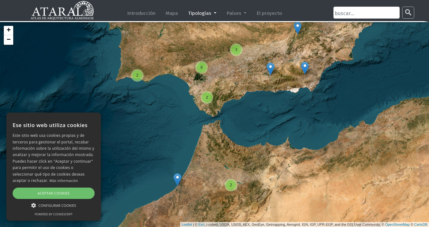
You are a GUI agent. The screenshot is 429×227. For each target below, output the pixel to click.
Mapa (172, 13)
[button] (54, 205)
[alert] (53, 167)
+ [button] (9, 30)
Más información (64, 180)
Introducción (141, 13)
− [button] (9, 40)
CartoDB (420, 224)
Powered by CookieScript (54, 214)
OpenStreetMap (397, 224)
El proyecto (269, 13)
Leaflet (187, 224)
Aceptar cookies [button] (53, 193)
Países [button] (234, 13)
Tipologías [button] (200, 13)
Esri (201, 224)
